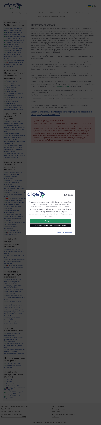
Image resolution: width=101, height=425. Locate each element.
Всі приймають (50, 221)
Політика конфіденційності (63, 232)
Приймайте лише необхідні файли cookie (50, 225)
